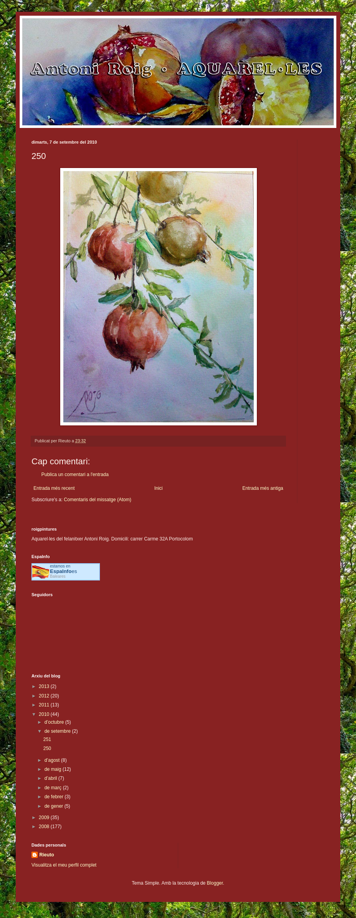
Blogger (215, 883)
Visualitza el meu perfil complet (63, 865)
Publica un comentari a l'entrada (75, 474)
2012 (45, 696)
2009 (45, 817)
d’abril (51, 778)
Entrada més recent (54, 488)
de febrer (54, 796)
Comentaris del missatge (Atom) (97, 499)
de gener (54, 806)
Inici (158, 488)
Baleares (57, 576)
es (63, 571)
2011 (45, 705)
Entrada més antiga (262, 488)
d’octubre (54, 722)
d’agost (52, 760)
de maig (53, 769)
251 (47, 739)
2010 (45, 714)
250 (47, 748)
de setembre (58, 731)
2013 (45, 686)
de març (53, 787)
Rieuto (46, 855)
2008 (45, 826)
